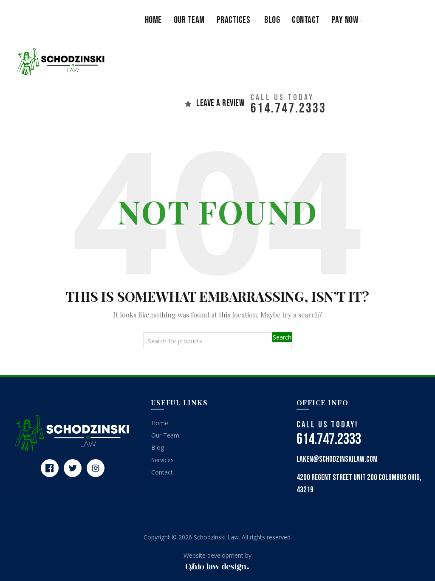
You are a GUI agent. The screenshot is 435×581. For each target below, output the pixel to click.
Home (153, 20)
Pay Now (345, 20)
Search (282, 337)
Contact (306, 20)
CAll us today (282, 98)
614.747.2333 (288, 108)
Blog (272, 20)
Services (162, 460)
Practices (234, 20)
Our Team (189, 20)
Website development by (217, 555)
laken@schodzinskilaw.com (337, 459)
